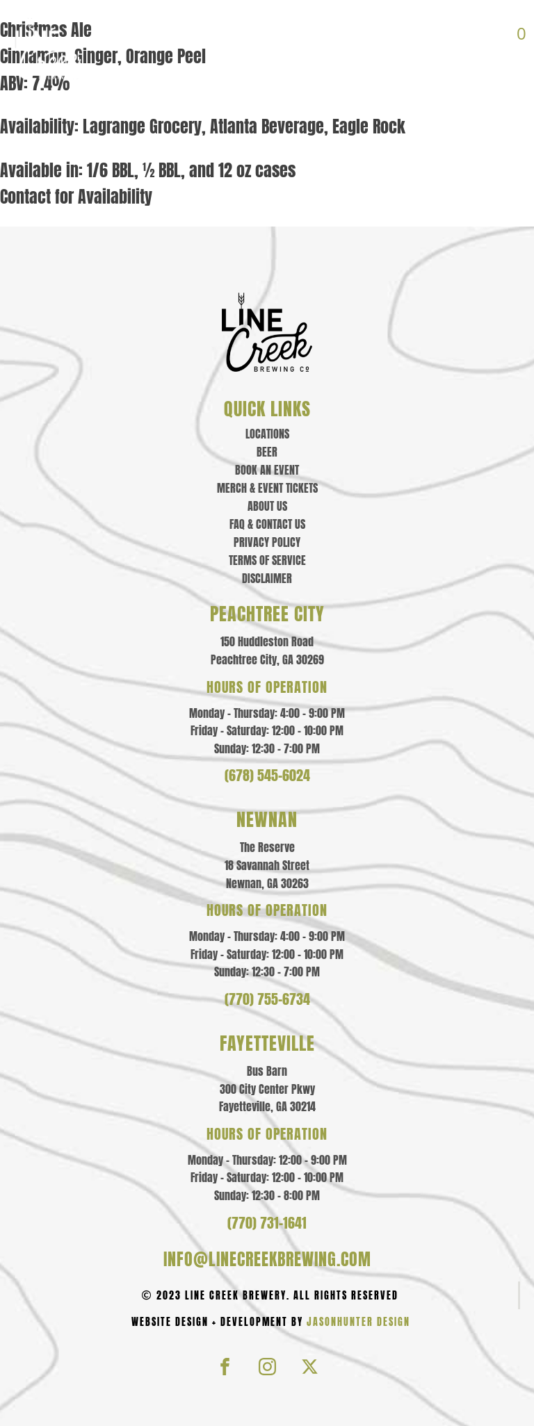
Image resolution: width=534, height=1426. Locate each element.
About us (267, 505)
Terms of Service (267, 560)
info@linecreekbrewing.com (267, 1259)
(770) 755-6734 (267, 999)
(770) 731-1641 (267, 1223)
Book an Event (267, 469)
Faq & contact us (267, 524)
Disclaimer (267, 578)
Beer (267, 451)
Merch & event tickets (267, 487)
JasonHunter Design (358, 1322)
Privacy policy (267, 542)
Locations (267, 433)
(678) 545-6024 (267, 775)
